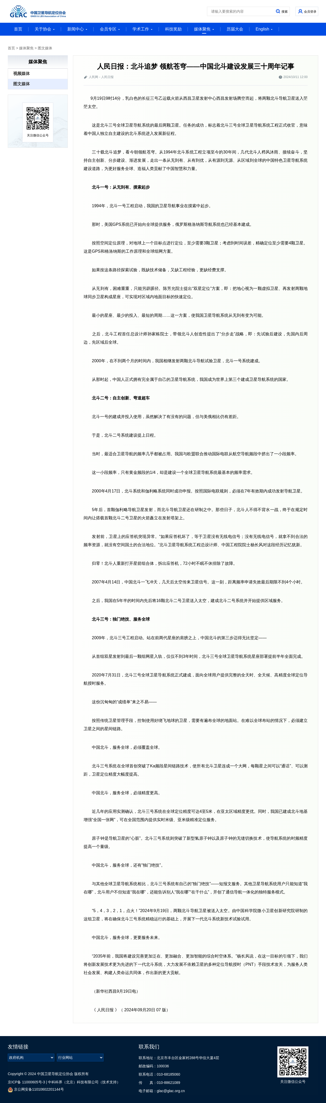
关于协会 (45, 29)
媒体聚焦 (204, 30)
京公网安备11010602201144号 (36, 1089)
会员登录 (310, 11)
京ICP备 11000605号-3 (26, 1082)
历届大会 (235, 29)
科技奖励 (173, 29)
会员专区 (110, 29)
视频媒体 (21, 73)
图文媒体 (45, 48)
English (264, 29)
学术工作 (142, 29)
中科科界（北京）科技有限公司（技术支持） (84, 1082)
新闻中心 (77, 29)
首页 (18, 29)
